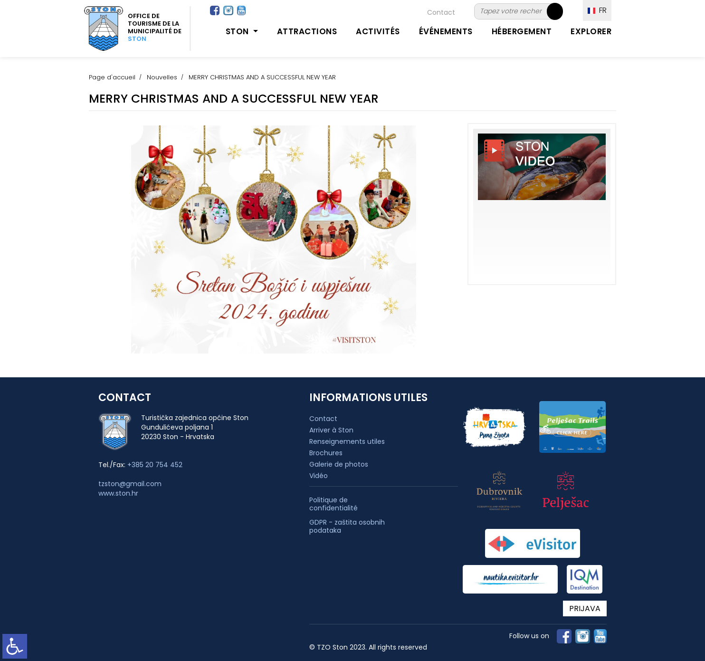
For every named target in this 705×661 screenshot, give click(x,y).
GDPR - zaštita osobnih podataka (347, 526)
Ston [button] (238, 31)
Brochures (326, 453)
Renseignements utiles (347, 441)
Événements (446, 31)
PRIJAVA (584, 608)
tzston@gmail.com (130, 484)
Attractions (307, 31)
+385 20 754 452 (154, 464)
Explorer (591, 31)
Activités (378, 31)
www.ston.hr (118, 493)
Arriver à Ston (331, 430)
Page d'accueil (112, 77)
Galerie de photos (338, 464)
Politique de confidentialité (333, 504)
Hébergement (522, 31)
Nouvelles (162, 77)
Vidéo (318, 475)
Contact (441, 12)
